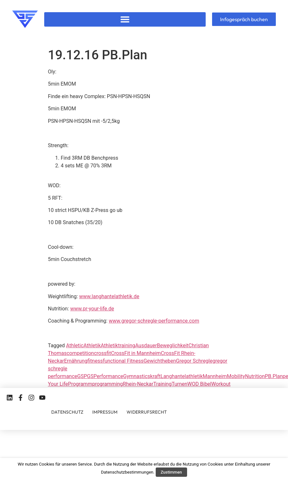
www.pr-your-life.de (92, 309)
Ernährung (75, 361)
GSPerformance (105, 376)
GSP (82, 376)
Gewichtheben (160, 361)
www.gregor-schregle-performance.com (154, 321)
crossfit (102, 353)
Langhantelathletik (181, 376)
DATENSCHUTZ (67, 412)
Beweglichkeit (172, 345)
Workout (221, 384)
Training (162, 384)
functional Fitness (123, 361)
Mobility (236, 376)
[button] (124, 19)
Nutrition (255, 376)
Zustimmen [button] (171, 472)
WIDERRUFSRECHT (147, 412)
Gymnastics (136, 376)
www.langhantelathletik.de (109, 296)
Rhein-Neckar (138, 384)
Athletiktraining (118, 345)
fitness (95, 361)
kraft (155, 376)
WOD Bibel (199, 384)
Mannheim (215, 376)
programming (107, 384)
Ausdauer (146, 345)
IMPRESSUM (105, 412)
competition (80, 353)
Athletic (74, 345)
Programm (80, 384)
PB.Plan (274, 376)
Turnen (179, 384)
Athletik (92, 345)
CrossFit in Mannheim (136, 353)
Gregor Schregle (194, 361)
